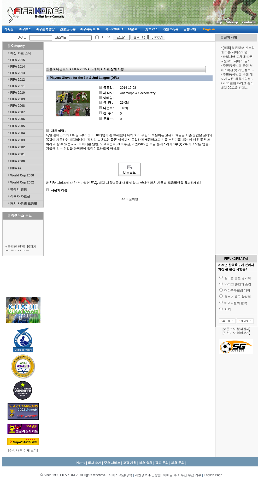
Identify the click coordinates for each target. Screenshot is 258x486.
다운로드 (62, 69)
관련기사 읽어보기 (236, 333)
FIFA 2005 (17, 126)
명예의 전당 (18, 189)
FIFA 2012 (17, 79)
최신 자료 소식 (20, 53)
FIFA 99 (15, 168)
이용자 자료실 (20, 196)
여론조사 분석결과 (236, 329)
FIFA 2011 (17, 86)
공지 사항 (230, 37)
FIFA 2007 (17, 112)
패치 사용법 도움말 (23, 203)
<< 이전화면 (129, 199)
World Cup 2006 (22, 175)
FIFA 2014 (17, 66)
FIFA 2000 (17, 161)
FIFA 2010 (17, 92)
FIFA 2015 (17, 60)
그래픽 (95, 69)
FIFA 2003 (17, 140)
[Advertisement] (236, 172)
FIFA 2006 (17, 119)
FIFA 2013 (17, 73)
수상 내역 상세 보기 (23, 450)
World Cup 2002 (22, 182)
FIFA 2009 (17, 99)
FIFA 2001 (17, 154)
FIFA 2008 (17, 106)
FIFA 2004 (17, 133)
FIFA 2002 (17, 147)
